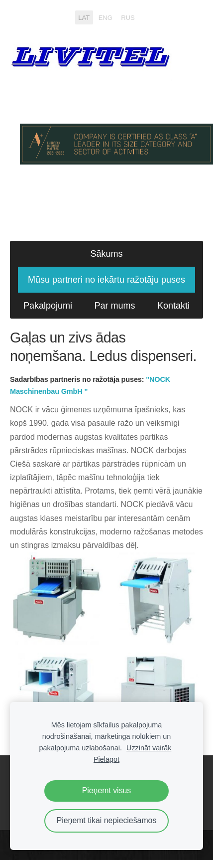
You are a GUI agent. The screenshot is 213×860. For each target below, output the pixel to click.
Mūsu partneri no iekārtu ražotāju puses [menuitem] (106, 280)
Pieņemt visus (106, 790)
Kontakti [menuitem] (173, 306)
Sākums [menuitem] (106, 254)
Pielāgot (106, 759)
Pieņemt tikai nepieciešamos (107, 820)
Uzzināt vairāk (148, 748)
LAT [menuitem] (84, 17)
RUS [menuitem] (127, 17)
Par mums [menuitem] (115, 306)
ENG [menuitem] (105, 17)
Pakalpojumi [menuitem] (47, 306)
